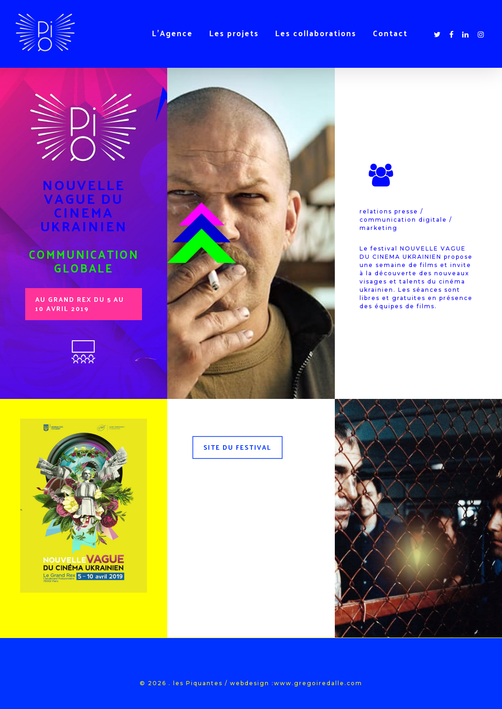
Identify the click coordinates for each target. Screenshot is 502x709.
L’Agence (172, 33)
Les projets (234, 33)
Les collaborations (315, 33)
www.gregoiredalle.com (318, 683)
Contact (390, 33)
